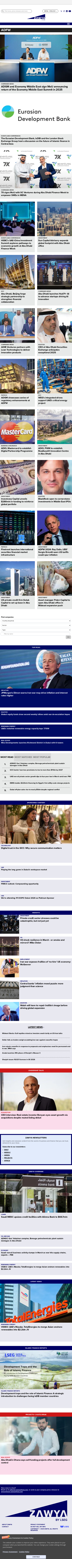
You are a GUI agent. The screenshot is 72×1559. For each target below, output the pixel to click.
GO (68, 637)
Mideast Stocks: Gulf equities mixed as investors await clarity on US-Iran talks (32, 1033)
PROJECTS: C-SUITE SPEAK (36, 1415)
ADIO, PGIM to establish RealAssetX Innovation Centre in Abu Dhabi (53, 451)
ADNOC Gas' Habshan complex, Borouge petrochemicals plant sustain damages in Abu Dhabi (37, 764)
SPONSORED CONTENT (36, 803)
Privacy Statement (10, 1552)
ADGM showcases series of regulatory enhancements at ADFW (15, 400)
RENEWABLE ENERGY (8, 726)
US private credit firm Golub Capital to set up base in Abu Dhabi (15, 603)
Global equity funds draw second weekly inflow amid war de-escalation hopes (35, 714)
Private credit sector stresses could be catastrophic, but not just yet (39, 919)
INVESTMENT (5, 881)
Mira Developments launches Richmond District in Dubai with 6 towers (32, 743)
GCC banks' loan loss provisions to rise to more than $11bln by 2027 (36, 770)
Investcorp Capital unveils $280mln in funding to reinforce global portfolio (17, 501)
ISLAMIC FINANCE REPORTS (36, 1348)
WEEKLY (7, 1152)
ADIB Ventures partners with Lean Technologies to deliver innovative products (15, 350)
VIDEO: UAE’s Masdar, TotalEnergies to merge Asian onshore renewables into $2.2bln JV (35, 1268)
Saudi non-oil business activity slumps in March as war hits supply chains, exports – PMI (33, 1253)
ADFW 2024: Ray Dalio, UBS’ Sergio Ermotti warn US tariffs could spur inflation (53, 552)
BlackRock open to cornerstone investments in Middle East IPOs (54, 500)
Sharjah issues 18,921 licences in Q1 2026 (18, 1059)
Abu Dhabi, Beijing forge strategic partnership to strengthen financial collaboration (13, 297)
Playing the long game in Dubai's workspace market (24, 869)
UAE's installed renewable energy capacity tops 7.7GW (25, 728)
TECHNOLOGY (6, 845)
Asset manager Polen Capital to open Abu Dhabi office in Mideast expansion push (54, 603)
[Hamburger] (68, 24)
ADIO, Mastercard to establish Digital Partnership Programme (17, 449)
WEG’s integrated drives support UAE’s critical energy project (52, 400)
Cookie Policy (24, 1552)
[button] (36, 1546)
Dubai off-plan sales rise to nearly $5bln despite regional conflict (35, 789)
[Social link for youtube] (70, 11)
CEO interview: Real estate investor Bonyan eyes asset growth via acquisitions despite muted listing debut (34, 1116)
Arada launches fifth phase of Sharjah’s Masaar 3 (21, 1053)
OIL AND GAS (5, 1236)
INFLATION (4, 690)
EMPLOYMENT (25, 959)
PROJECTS (8, 1158)
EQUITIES (4, 712)
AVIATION (23, 1003)
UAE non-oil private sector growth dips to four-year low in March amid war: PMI (40, 776)
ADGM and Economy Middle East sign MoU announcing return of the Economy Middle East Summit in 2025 (34, 88)
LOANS (3, 1214)
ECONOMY (4, 1250)
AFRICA (7, 1161)
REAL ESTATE (5, 740)
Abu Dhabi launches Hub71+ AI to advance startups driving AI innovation (53, 296)
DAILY (6, 1150)
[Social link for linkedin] (67, 11)
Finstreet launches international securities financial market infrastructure (17, 552)
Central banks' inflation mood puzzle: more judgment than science (41, 985)
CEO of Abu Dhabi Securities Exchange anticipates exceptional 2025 (52, 350)
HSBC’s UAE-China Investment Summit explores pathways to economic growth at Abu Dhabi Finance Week (16, 244)
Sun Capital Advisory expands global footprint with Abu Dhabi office (54, 243)
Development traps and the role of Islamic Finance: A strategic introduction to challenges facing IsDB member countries (32, 1395)
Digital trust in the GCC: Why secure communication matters (31, 848)
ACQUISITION (5, 1112)
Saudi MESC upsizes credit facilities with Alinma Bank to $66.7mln (34, 1217)
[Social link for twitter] (61, 11)
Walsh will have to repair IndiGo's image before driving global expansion (43, 1006)
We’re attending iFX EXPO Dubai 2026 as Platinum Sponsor (27, 898)
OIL (21, 937)
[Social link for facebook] (64, 11)
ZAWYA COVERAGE (36, 1171)
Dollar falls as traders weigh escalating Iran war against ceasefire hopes (30, 1040)
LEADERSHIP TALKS (36, 1070)
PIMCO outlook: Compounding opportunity (19, 884)
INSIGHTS (36, 913)
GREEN (7, 1155)
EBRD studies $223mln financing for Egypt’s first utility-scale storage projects (40, 783)
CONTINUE (36, 1557)
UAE (2, 867)
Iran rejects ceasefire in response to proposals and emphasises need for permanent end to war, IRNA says (36, 1047)
